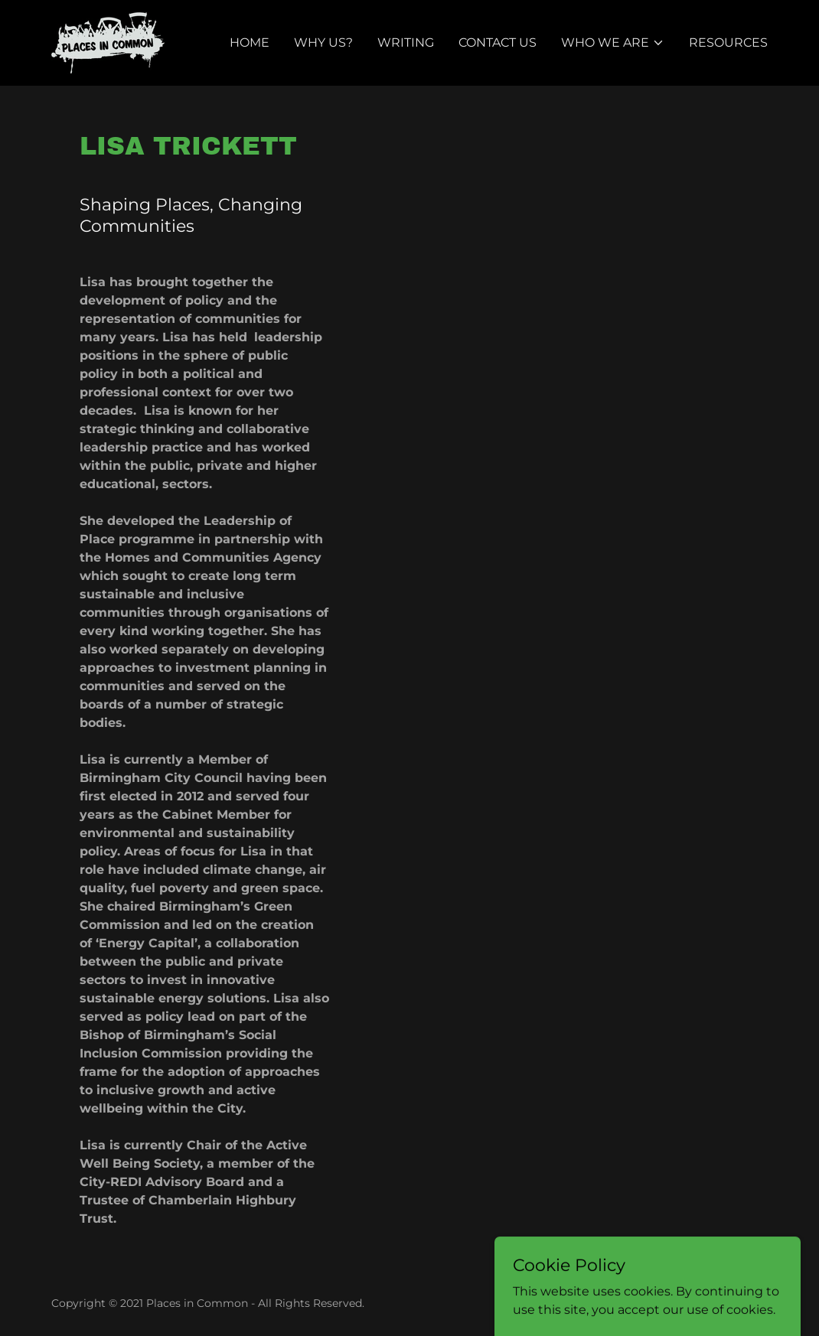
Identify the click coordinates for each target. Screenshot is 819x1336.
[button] (612, 43)
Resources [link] (728, 42)
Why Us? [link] (323, 42)
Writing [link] (405, 42)
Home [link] (249, 42)
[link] (108, 41)
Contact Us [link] (497, 42)
